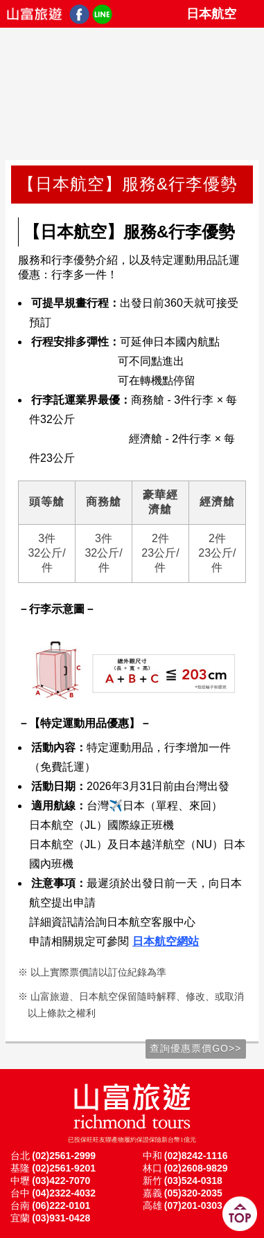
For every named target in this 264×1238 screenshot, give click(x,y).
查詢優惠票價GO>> (195, 1048)
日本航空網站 (165, 941)
